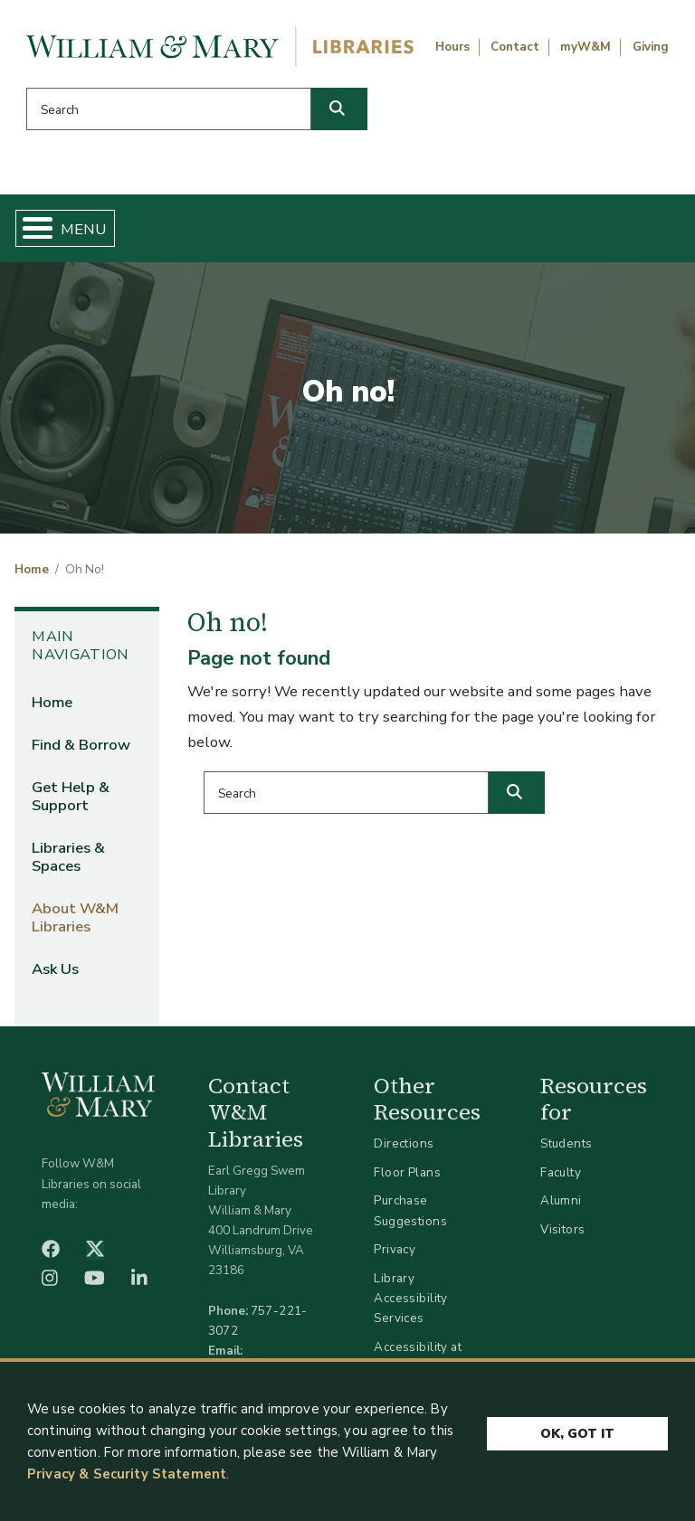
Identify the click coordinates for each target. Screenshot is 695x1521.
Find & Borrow (81, 744)
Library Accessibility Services (410, 1298)
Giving (651, 47)
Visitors (562, 1229)
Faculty (560, 1172)
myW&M (585, 47)
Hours (452, 47)
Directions (403, 1143)
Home (31, 570)
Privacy (394, 1249)
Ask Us (55, 969)
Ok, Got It (577, 1432)
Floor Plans (407, 1172)
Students (566, 1143)
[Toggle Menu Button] (30, 228)
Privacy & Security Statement (126, 1474)
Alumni (561, 1200)
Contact (514, 47)
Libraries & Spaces (68, 856)
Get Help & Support (70, 796)
